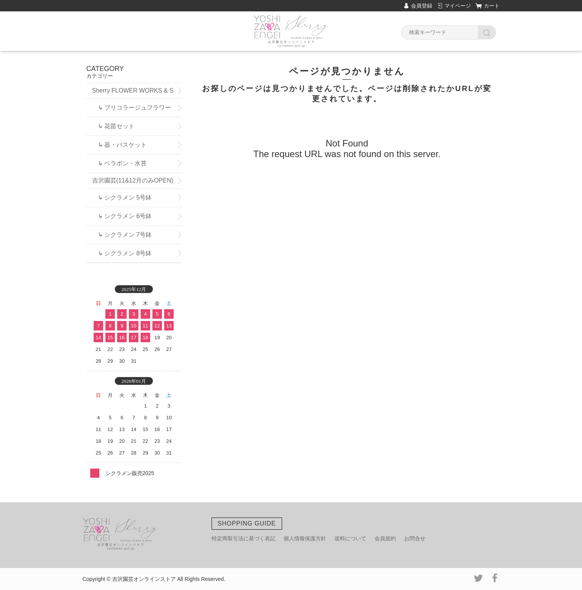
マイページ (457, 6)
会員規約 (385, 538)
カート (492, 6)
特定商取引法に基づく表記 (243, 538)
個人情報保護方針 (305, 538)
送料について (350, 538)
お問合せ (414, 538)
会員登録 (421, 6)
